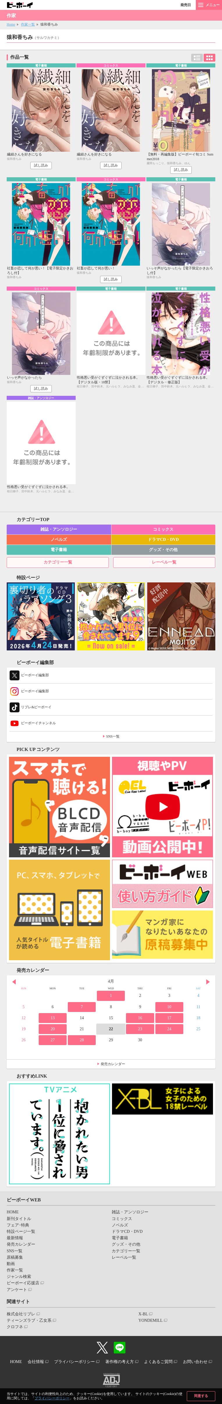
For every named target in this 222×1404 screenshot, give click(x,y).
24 (169, 1029)
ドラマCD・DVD (163, 539)
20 (53, 1029)
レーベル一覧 (164, 562)
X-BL (143, 1314)
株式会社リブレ (21, 1314)
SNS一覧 (113, 736)
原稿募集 (15, 1257)
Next (208, 982)
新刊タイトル (19, 1219)
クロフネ (15, 1327)
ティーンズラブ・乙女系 (29, 1320)
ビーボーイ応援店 (23, 1283)
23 (140, 1029)
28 (82, 1040)
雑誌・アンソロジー (58, 529)
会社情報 (36, 1362)
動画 (11, 1264)
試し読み (41, 165)
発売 (185, 5)
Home (11, 24)
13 (53, 1018)
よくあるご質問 (158, 1362)
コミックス (163, 529)
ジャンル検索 (19, 1276)
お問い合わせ (195, 1362)
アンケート (17, 1289)
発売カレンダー (113, 1064)
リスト (197, 58)
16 (140, 1018)
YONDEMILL (150, 1320)
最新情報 (15, 1238)
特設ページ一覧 (21, 1231)
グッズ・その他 (163, 550)
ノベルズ (59, 539)
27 (53, 1040)
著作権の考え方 (119, 1362)
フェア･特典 (18, 1225)
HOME (13, 1212)
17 (169, 1018)
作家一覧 (28, 24)
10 (169, 1007)
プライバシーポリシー (52, 1398)
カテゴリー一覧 (58, 562)
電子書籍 (59, 550)
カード (209, 58)
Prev (14, 982)
